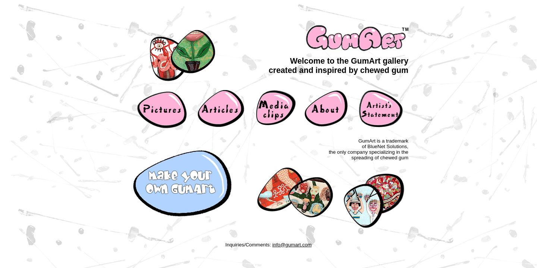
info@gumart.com (291, 245)
